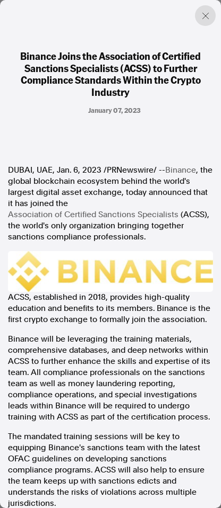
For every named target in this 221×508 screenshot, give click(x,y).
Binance (180, 170)
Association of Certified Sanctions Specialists (93, 214)
